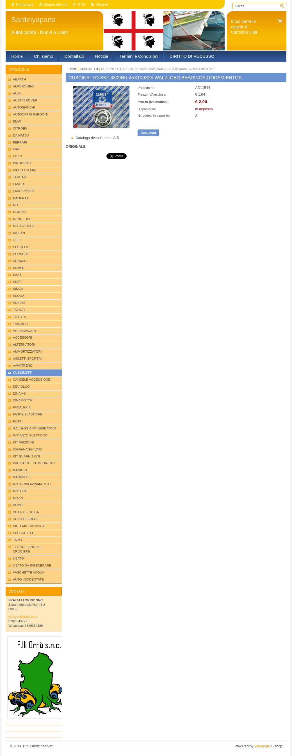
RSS (81, 4)
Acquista (148, 133)
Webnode (262, 746)
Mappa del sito (55, 4)
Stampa (101, 4)
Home (73, 69)
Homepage (25, 4)
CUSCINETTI (89, 69)
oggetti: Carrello (244, 26)
